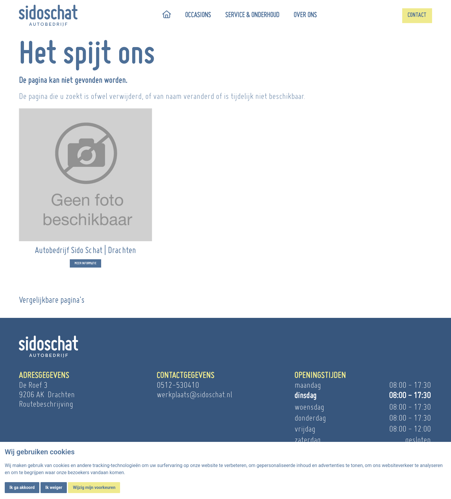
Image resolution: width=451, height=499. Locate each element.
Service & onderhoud (252, 15)
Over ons (305, 15)
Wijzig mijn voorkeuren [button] (94, 487)
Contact (417, 15)
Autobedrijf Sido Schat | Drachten (85, 255)
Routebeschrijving (46, 404)
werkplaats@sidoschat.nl (194, 394)
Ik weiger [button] (53, 487)
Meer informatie (85, 268)
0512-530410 (178, 385)
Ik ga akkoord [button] (22, 487)
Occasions (198, 15)
